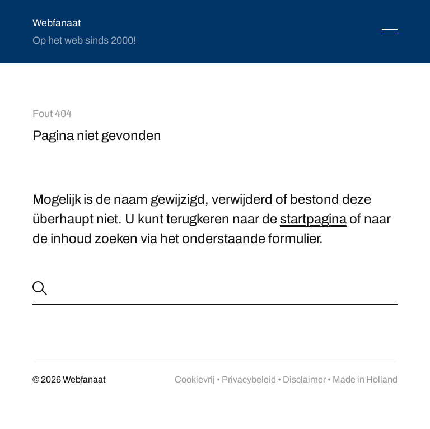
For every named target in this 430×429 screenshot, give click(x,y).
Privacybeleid (249, 379)
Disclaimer (304, 379)
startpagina (313, 219)
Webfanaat (56, 23)
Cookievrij (195, 379)
